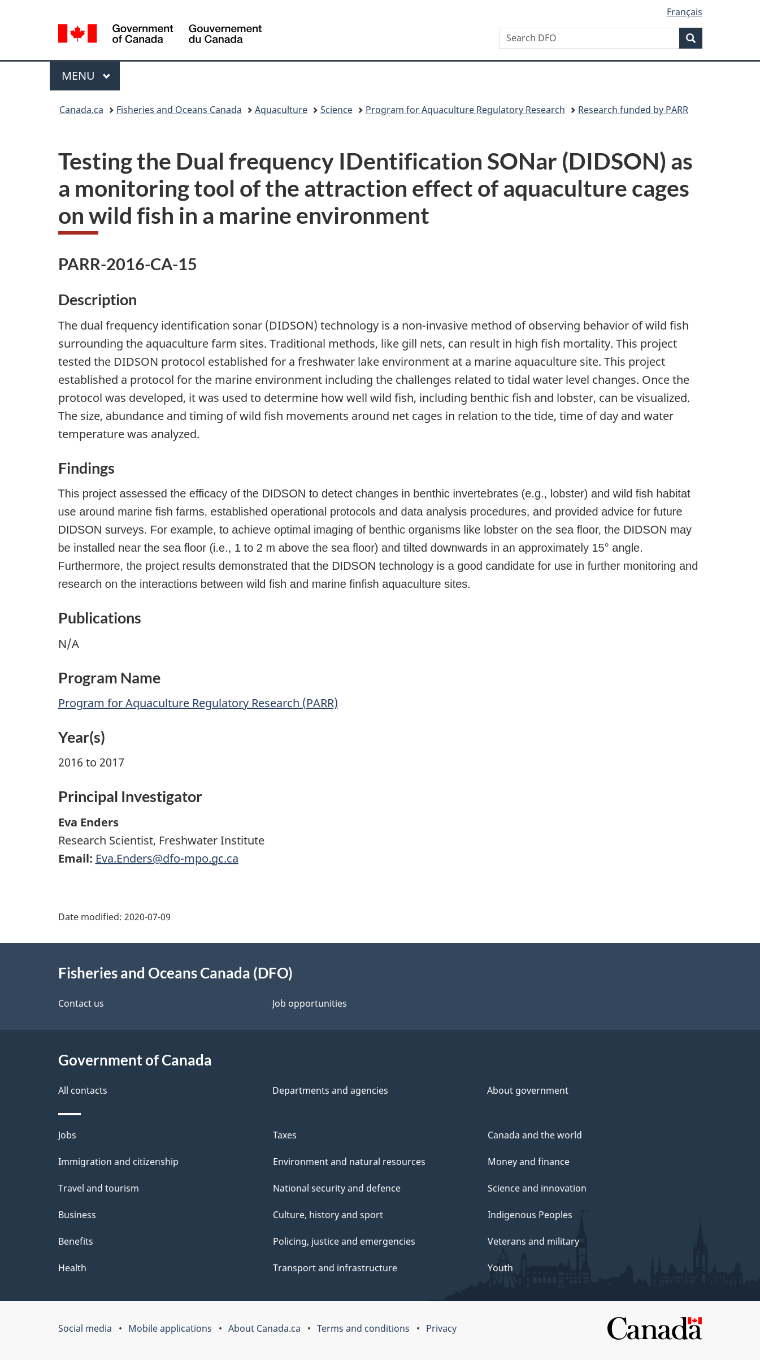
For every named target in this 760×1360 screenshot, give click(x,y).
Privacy (441, 1328)
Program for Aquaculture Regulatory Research (465, 109)
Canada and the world (535, 1135)
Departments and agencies (330, 1090)
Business (77, 1215)
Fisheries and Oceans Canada (179, 109)
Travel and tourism (98, 1188)
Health (72, 1268)
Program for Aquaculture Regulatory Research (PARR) (198, 703)
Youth (500, 1268)
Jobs (67, 1135)
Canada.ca (81, 109)
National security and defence (337, 1188)
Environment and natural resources (349, 1161)
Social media (85, 1328)
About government (527, 1090)
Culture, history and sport (328, 1215)
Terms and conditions (363, 1328)
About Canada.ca (264, 1328)
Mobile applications (170, 1328)
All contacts (82, 1090)
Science (336, 109)
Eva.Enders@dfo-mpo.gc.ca (166, 858)
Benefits (75, 1241)
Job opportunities (309, 1003)
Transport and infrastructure (335, 1268)
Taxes (285, 1135)
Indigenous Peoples (530, 1215)
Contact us (81, 1003)
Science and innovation (537, 1188)
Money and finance (529, 1161)
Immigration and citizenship (118, 1161)
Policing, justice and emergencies (344, 1241)
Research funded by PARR (633, 109)
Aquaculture (281, 109)
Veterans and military (533, 1241)
